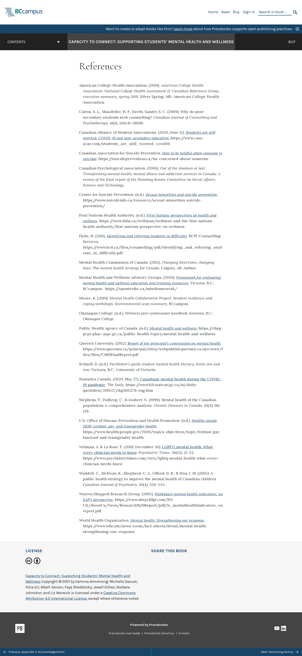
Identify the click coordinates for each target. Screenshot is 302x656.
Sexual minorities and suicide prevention (181, 194)
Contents (34, 42)
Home (213, 12)
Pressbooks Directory (159, 633)
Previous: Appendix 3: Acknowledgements (34, 652)
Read (225, 12)
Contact (184, 633)
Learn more (182, 29)
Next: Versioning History (279, 652)
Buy (236, 12)
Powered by (149, 625)
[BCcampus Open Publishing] (23, 12)
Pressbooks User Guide (124, 633)
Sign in (249, 12)
